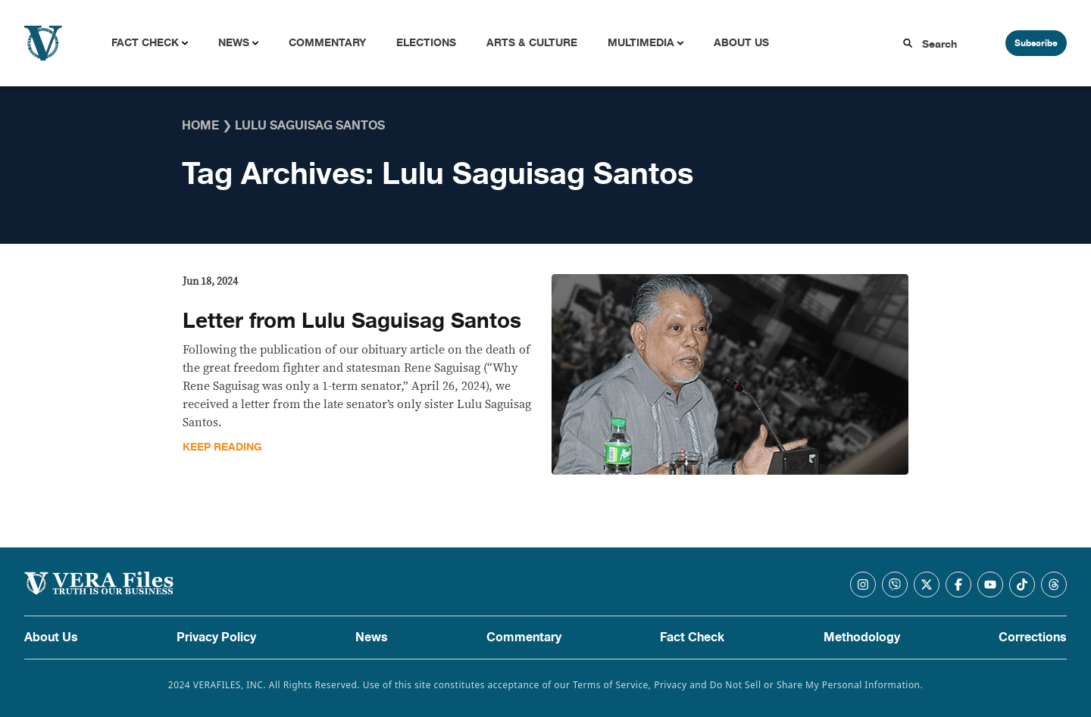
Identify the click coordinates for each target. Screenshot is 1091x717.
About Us (741, 42)
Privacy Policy (216, 637)
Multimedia (641, 42)
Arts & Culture (531, 42)
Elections (426, 42)
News (233, 42)
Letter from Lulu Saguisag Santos (352, 321)
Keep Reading (222, 447)
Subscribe (1036, 43)
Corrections (1033, 637)
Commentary (327, 42)
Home (200, 126)
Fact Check (145, 42)
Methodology (862, 637)
